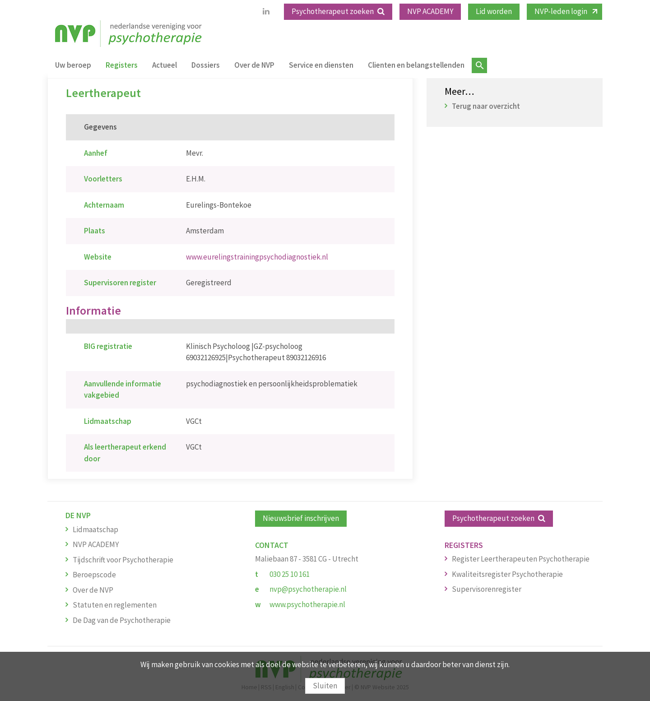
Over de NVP (254, 65)
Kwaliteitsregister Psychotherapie (507, 574)
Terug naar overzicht (486, 106)
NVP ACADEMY (430, 11)
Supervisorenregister (486, 589)
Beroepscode (94, 575)
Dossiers (205, 65)
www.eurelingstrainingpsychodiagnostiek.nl (257, 257)
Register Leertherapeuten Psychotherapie (521, 559)
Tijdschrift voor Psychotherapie (123, 560)
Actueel (164, 65)
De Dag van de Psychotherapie (122, 620)
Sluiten (325, 686)
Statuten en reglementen (115, 605)
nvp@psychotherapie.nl (308, 589)
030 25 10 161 (289, 574)
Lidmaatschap (95, 529)
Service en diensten (321, 65)
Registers (122, 65)
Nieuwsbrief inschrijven (301, 518)
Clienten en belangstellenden (416, 65)
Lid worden (494, 11)
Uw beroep (73, 65)
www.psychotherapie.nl (307, 604)
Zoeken (479, 65)
